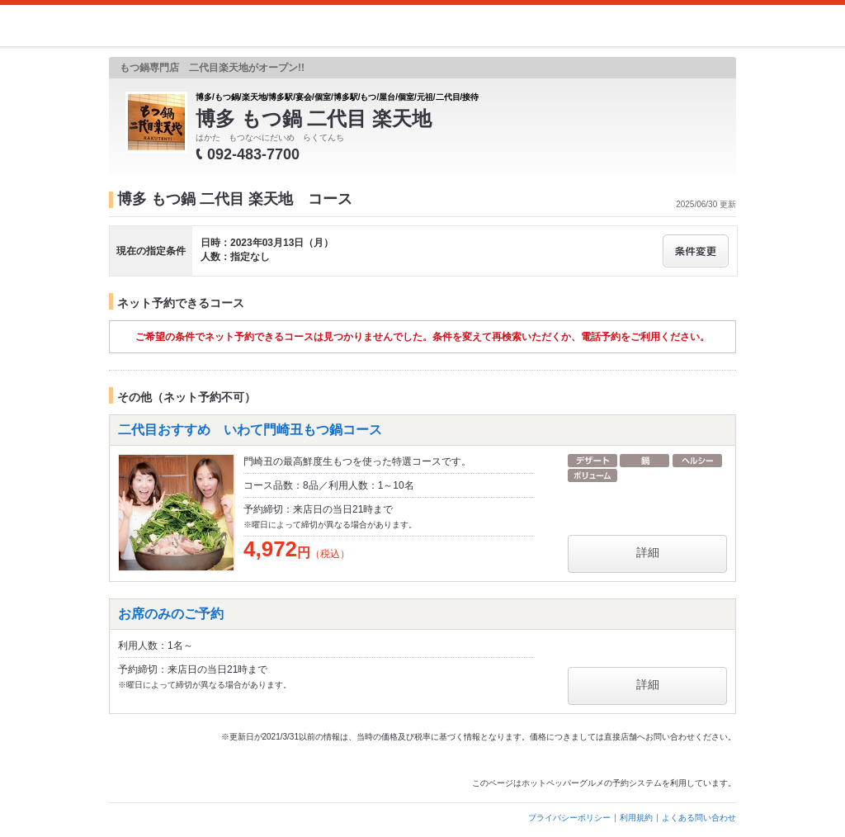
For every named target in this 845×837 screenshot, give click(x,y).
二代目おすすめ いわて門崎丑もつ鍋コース (250, 430)
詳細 (647, 552)
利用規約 (636, 817)
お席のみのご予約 (171, 614)
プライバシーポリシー (569, 817)
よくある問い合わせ (699, 817)
